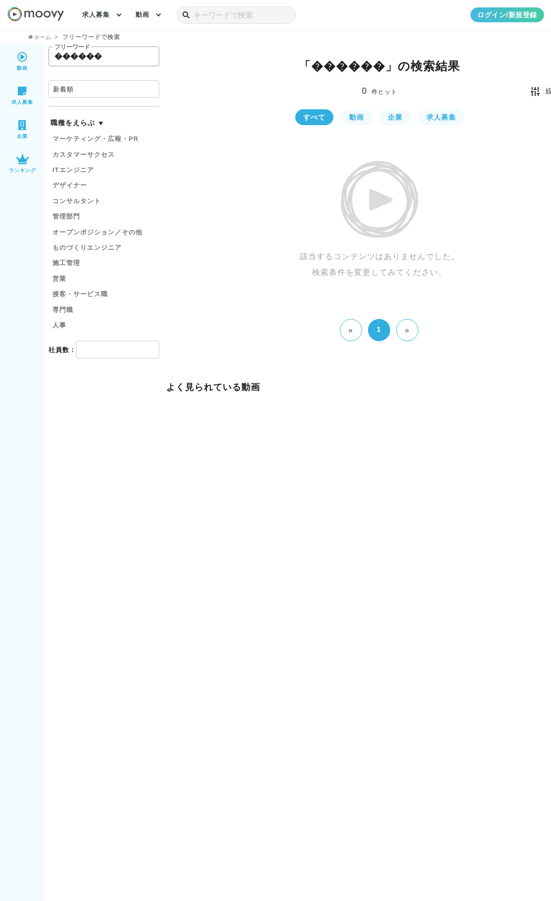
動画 (145, 15)
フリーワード (72, 47)
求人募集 (97, 15)
